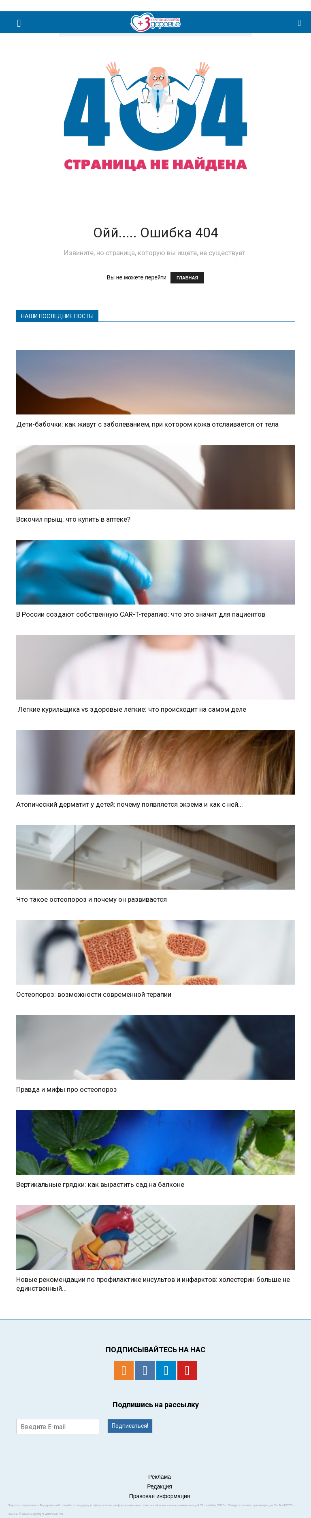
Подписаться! (130, 1426)
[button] (299, 22)
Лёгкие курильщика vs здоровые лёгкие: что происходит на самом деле (131, 709)
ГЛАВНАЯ (187, 277)
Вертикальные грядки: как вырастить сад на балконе (100, 1184)
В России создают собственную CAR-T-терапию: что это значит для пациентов (140, 614)
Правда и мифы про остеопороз (66, 1089)
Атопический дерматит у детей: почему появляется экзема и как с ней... (129, 804)
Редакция (159, 1486)
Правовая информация (159, 1496)
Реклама (159, 1477)
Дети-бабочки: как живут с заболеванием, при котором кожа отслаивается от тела (147, 424)
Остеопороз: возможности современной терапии (93, 994)
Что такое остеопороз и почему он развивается (91, 899)
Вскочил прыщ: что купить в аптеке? (73, 519)
